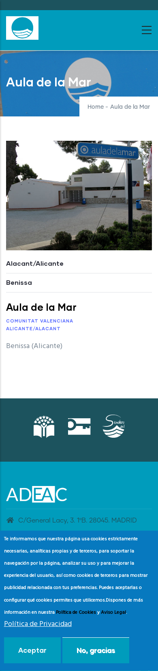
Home (96, 107)
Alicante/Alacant (33, 328)
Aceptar (32, 656)
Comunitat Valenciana (39, 320)
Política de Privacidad (38, 630)
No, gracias (96, 656)
